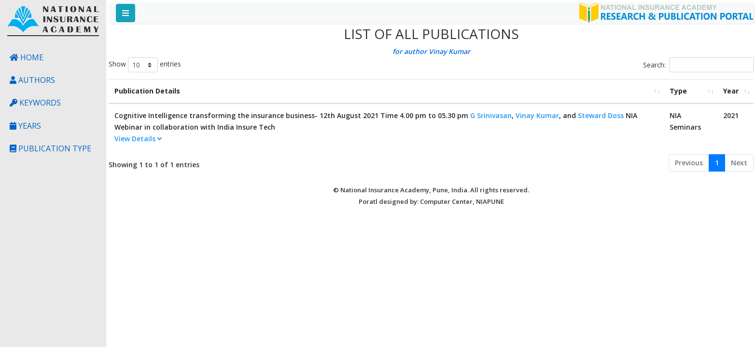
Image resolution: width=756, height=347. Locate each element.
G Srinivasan (491, 115)
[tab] (386, 139)
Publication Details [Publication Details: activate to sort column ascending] (147, 90)
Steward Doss (601, 115)
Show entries (145, 64)
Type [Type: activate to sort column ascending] (678, 90)
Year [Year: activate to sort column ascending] (731, 90)
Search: (698, 64)
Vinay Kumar (537, 115)
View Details (138, 138)
